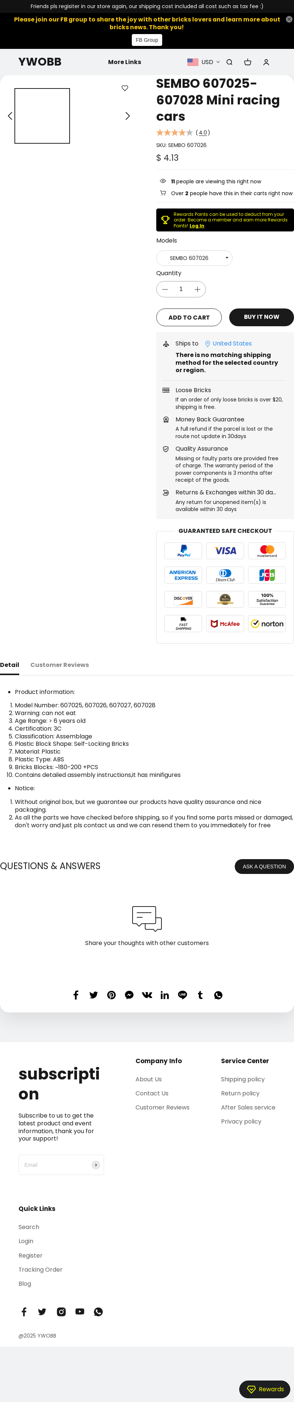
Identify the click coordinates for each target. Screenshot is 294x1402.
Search (29, 1226)
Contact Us (152, 1092)
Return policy (240, 1092)
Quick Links (37, 1207)
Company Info (159, 1059)
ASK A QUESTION (264, 865)
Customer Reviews (163, 1106)
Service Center (245, 1059)
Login (26, 1240)
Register (31, 1254)
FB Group (147, 40)
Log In (197, 226)
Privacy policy (241, 1120)
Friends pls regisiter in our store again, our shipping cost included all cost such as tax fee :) (147, 6)
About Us (149, 1078)
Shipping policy (243, 1078)
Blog (25, 1283)
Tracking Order (41, 1269)
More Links (124, 62)
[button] (10, 116)
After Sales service (248, 1106)
